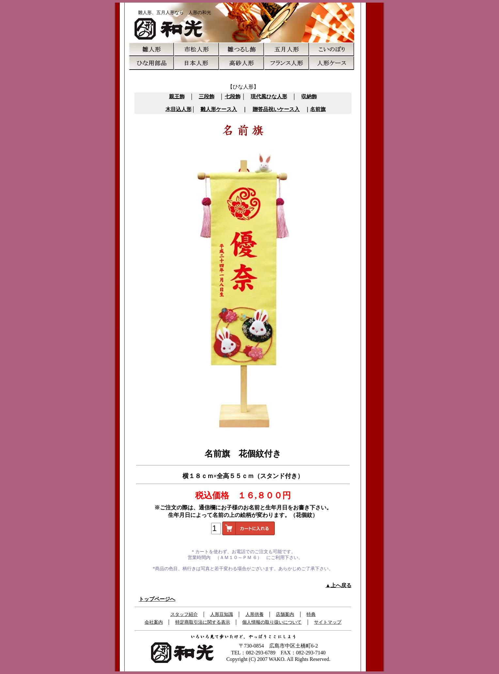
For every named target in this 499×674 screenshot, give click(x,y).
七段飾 (233, 96)
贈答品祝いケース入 (276, 109)
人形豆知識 (221, 614)
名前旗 (318, 109)
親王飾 (177, 96)
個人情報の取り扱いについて (272, 622)
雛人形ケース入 (218, 109)
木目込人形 (178, 109)
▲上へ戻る (338, 585)
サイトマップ (327, 622)
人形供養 (254, 614)
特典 (311, 614)
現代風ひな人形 (269, 96)
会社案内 (154, 622)
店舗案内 (285, 614)
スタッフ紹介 (184, 614)
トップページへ (157, 599)
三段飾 (206, 96)
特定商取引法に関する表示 (202, 622)
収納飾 (309, 96)
